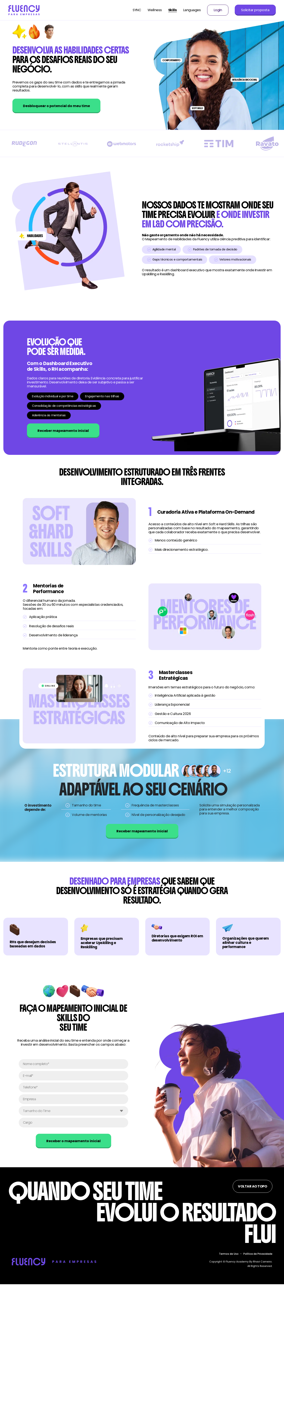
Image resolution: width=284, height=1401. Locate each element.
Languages (192, 10)
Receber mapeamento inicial (63, 430)
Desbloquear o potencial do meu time (56, 105)
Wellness (155, 10)
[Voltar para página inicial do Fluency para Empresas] (54, 1261)
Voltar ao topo (252, 1186)
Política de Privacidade (257, 1254)
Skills (172, 10)
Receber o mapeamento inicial (73, 1141)
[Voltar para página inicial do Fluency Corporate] (24, 9)
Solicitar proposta (255, 10)
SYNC (137, 10)
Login (218, 10)
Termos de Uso (229, 1254)
